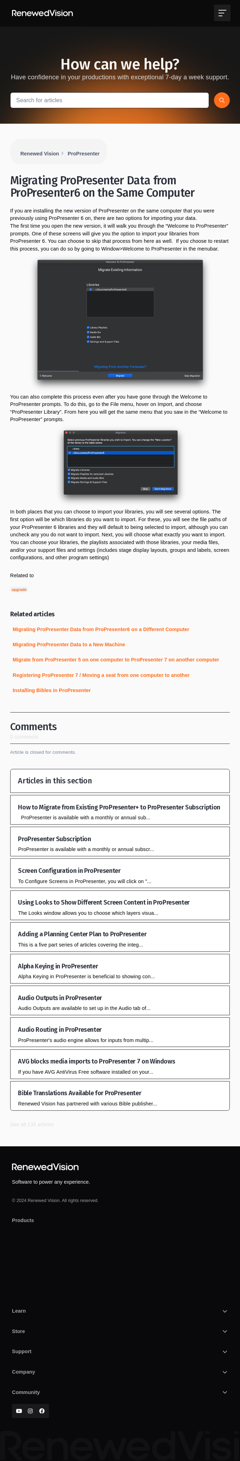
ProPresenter (83, 153)
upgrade (19, 589)
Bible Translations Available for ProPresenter (79, 1093)
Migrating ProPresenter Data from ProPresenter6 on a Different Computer (101, 629)
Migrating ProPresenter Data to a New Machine (69, 644)
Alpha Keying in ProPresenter (58, 966)
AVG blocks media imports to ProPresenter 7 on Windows (96, 1061)
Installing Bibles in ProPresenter (52, 690)
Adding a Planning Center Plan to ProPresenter (82, 934)
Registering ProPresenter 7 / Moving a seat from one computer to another (101, 675)
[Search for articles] (109, 100)
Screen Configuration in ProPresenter (69, 871)
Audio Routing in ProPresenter (60, 1030)
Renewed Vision (39, 153)
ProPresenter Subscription (54, 839)
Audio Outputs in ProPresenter (60, 998)
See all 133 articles (32, 1124)
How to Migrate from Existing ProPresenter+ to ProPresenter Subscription (119, 807)
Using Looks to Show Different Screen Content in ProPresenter (103, 902)
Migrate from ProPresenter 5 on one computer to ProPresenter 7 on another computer (116, 659)
